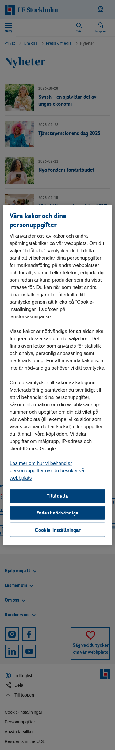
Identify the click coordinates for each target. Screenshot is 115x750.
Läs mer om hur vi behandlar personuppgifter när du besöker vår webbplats (48, 471)
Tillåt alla (57, 496)
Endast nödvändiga (57, 512)
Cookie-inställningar (58, 529)
